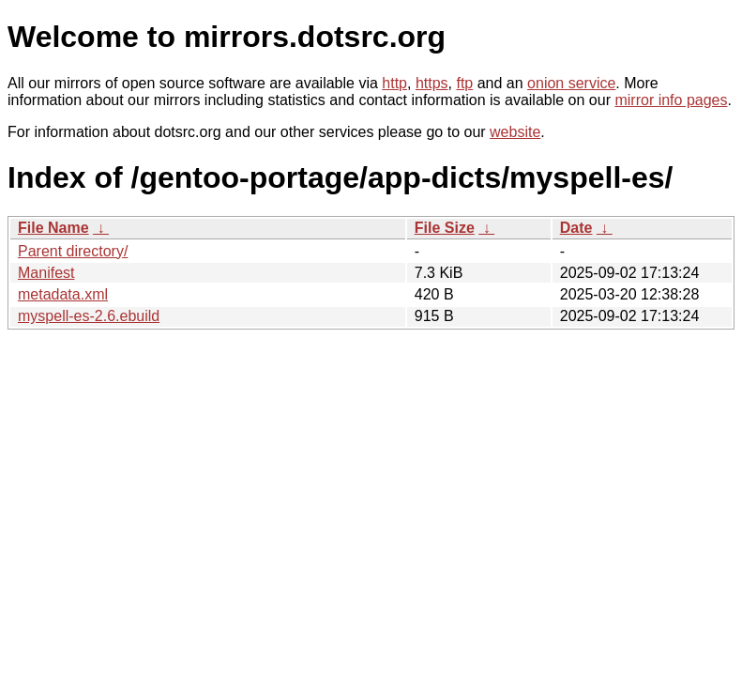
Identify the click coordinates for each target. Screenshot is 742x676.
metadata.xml (63, 294)
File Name (53, 228)
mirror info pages (670, 100)
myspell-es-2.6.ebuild (88, 316)
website (515, 132)
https (432, 83)
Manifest (46, 273)
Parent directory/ (73, 251)
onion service (571, 83)
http (394, 83)
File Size (445, 228)
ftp (464, 83)
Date (576, 228)
